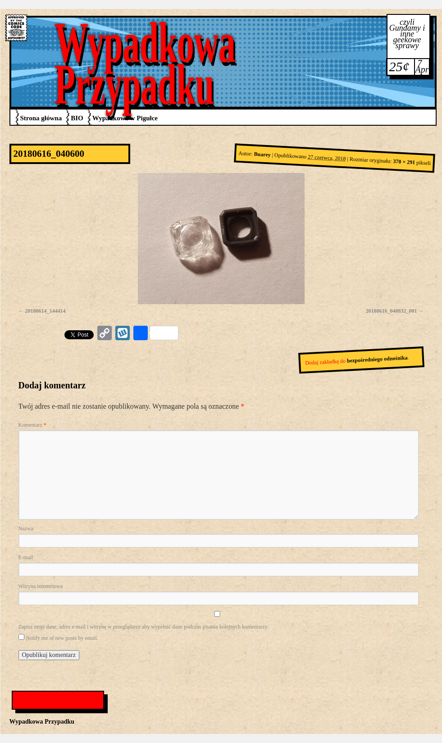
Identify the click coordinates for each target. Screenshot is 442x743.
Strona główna (41, 118)
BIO (77, 118)
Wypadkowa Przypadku (145, 63)
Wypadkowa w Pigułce (125, 118)
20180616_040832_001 (391, 311)
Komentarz (32, 425)
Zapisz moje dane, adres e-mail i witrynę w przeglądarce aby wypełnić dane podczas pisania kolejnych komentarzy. (143, 627)
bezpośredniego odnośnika (376, 359)
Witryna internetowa (40, 586)
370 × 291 (404, 162)
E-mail (25, 557)
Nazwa (25, 528)
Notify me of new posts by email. (62, 638)
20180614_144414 (45, 311)
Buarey (262, 154)
